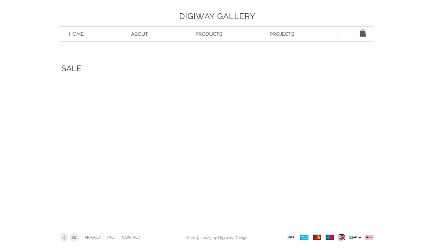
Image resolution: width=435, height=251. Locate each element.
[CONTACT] (131, 238)
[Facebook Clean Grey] (64, 237)
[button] (363, 33)
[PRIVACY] (92, 238)
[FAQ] (110, 238)
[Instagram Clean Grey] (74, 237)
